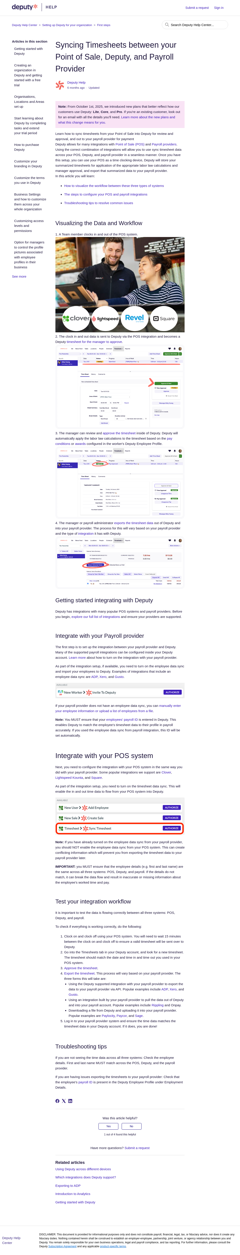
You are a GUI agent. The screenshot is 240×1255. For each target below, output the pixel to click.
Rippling (158, 1005)
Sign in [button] (219, 7)
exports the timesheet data (133, 523)
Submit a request (197, 7)
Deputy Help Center (24, 25)
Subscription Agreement (62, 1246)
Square (96, 777)
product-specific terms (113, 1246)
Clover (166, 772)
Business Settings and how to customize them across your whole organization (30, 201)
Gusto (119, 677)
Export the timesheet (79, 973)
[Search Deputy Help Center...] (195, 24)
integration (86, 533)
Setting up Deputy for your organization (67, 25)
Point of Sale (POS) (129, 144)
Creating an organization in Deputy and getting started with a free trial (28, 75)
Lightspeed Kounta (69, 777)
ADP (94, 677)
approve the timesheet (119, 433)
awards (80, 444)
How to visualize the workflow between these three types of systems (114, 186)
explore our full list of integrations (96, 617)
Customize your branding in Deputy (28, 163)
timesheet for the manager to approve (94, 342)
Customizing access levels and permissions (28, 226)
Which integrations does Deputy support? (85, 1177)
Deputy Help (76, 82)
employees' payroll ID (122, 719)
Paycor (122, 1016)
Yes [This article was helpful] (108, 1126)
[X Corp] (64, 1101)
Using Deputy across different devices (83, 1169)
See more (19, 276)
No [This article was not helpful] (131, 1126)
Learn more (77, 657)
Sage (139, 1016)
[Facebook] (57, 1101)
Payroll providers (164, 144)
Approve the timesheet (80, 968)
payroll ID (85, 1082)
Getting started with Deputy (28, 51)
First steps (103, 25)
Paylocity (108, 1016)
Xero (103, 677)
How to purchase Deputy (26, 147)
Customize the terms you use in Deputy (29, 180)
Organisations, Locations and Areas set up (29, 101)
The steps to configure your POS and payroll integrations (105, 194)
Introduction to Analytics (72, 1194)
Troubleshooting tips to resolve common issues (98, 203)
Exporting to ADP (68, 1185)
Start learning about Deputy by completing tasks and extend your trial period (30, 125)
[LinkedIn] (70, 1101)
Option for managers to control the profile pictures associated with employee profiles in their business (29, 254)
